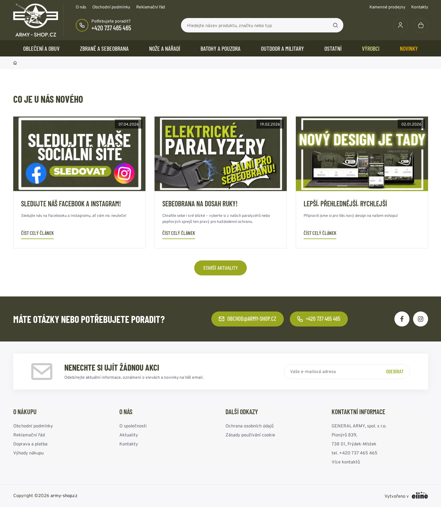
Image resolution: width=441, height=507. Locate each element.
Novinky (409, 48)
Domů (15, 63)
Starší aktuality (220, 267)
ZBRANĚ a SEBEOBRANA (104, 48)
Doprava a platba (30, 443)
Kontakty (419, 7)
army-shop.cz (64, 495)
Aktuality (128, 434)
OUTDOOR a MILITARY (282, 48)
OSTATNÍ (332, 48)
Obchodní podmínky (111, 7)
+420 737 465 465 (111, 28)
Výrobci (370, 48)
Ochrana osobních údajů (249, 425)
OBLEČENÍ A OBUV (41, 48)
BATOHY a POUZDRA (220, 48)
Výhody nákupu (28, 452)
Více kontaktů (346, 461)
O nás (81, 7)
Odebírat (395, 371)
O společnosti (133, 425)
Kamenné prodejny (387, 7)
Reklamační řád (150, 7)
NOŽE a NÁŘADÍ (164, 48)
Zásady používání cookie (250, 434)
